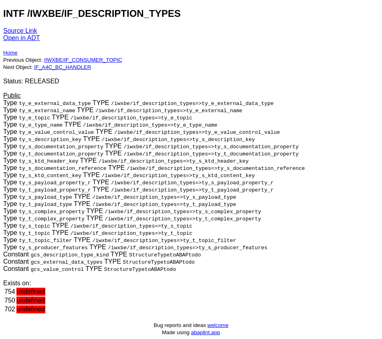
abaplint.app (205, 332)
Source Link (20, 30)
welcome (217, 325)
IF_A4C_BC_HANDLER (62, 67)
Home (10, 53)
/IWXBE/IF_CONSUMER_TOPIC (83, 60)
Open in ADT (21, 37)
